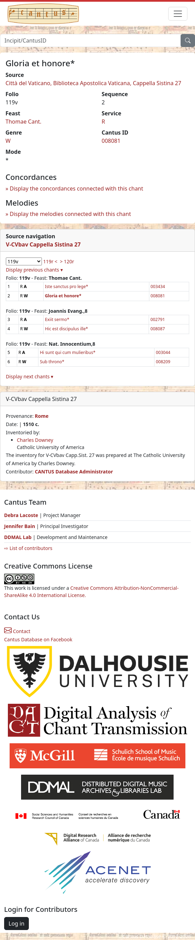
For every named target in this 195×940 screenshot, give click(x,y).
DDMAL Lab (18, 537)
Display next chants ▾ (29, 376)
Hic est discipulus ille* (66, 329)
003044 (163, 352)
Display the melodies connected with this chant (70, 214)
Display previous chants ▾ (34, 269)
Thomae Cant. (23, 121)
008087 (157, 329)
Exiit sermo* (57, 319)
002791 (157, 319)
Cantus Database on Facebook (38, 639)
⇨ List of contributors (28, 548)
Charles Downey (35, 440)
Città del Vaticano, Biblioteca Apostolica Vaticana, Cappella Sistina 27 (93, 83)
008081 (111, 141)
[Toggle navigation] (177, 14)
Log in (16, 923)
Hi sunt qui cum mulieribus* (67, 352)
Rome (41, 416)
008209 (163, 362)
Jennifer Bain (20, 526)
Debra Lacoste (21, 515)
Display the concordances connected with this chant (76, 188)
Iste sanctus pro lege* (66, 286)
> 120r (67, 261)
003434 (158, 286)
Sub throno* (52, 362)
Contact (17, 631)
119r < (50, 261)
